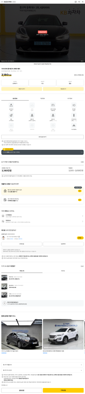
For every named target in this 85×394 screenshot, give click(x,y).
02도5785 (10, 2)
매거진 (63, 271)
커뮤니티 (22, 271)
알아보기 (42, 191)
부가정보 (70, 98)
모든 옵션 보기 (42, 137)
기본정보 (42, 98)
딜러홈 (79, 238)
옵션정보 (15, 98)
